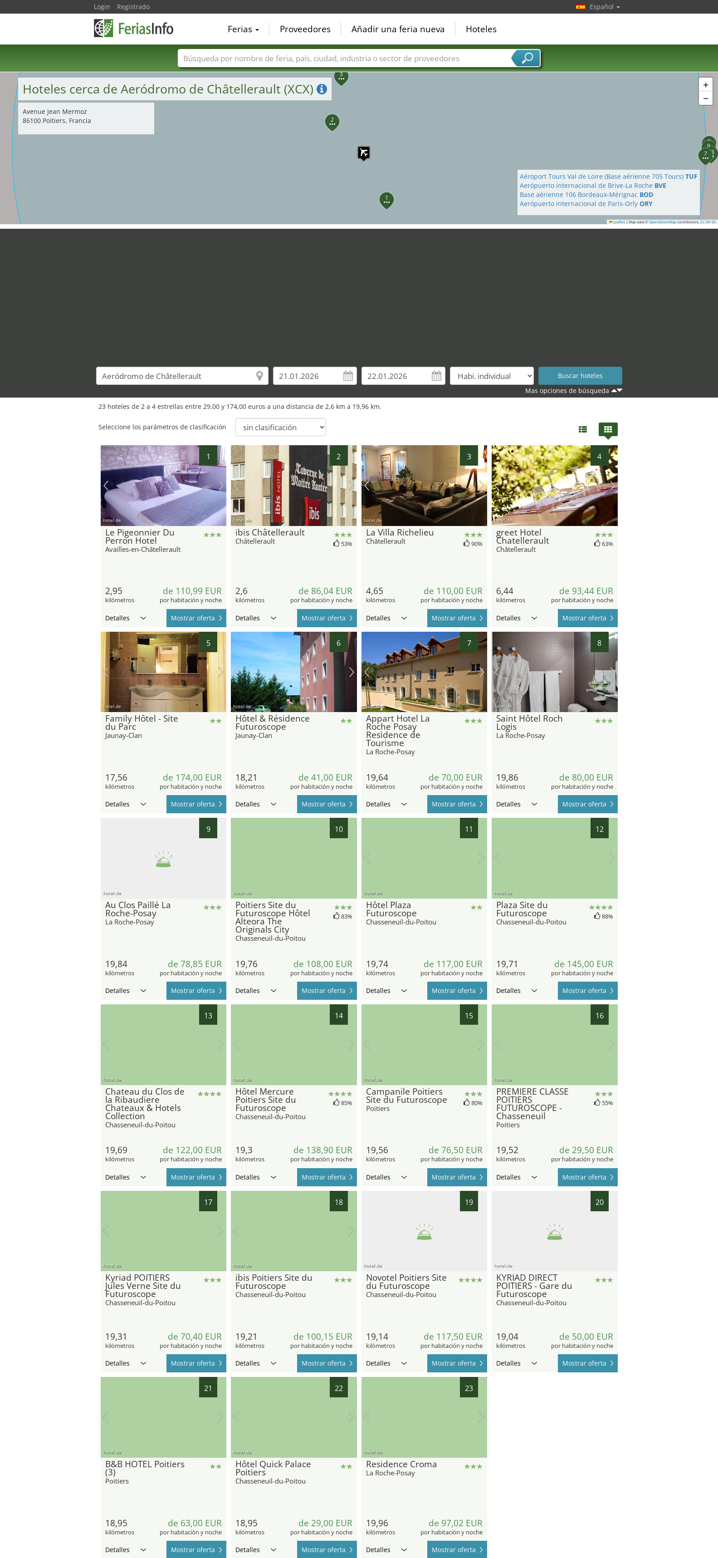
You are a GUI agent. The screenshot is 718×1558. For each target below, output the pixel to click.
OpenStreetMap (662, 222)
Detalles (125, 618)
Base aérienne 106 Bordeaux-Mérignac (586, 194)
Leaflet (617, 222)
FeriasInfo (139, 28)
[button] (359, 148)
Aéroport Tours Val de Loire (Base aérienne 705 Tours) (609, 176)
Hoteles (481, 29)
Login (102, 6)
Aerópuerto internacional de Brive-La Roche (593, 185)
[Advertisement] (359, 292)
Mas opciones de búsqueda (567, 390)
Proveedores (305, 29)
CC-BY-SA (708, 222)
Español (605, 6)
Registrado (133, 6)
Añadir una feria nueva (398, 29)
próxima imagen (221, 485)
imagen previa (106, 485)
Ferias (243, 29)
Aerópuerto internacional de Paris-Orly (586, 203)
